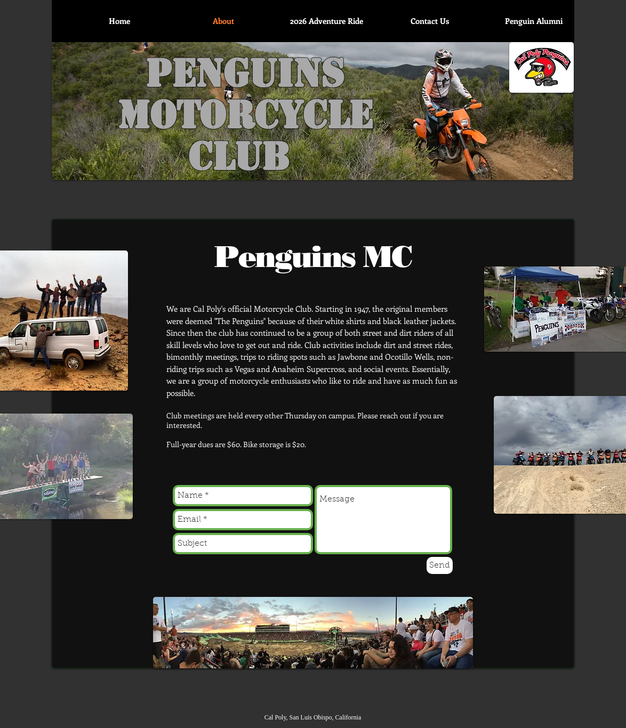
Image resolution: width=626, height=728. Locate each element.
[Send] (440, 565)
